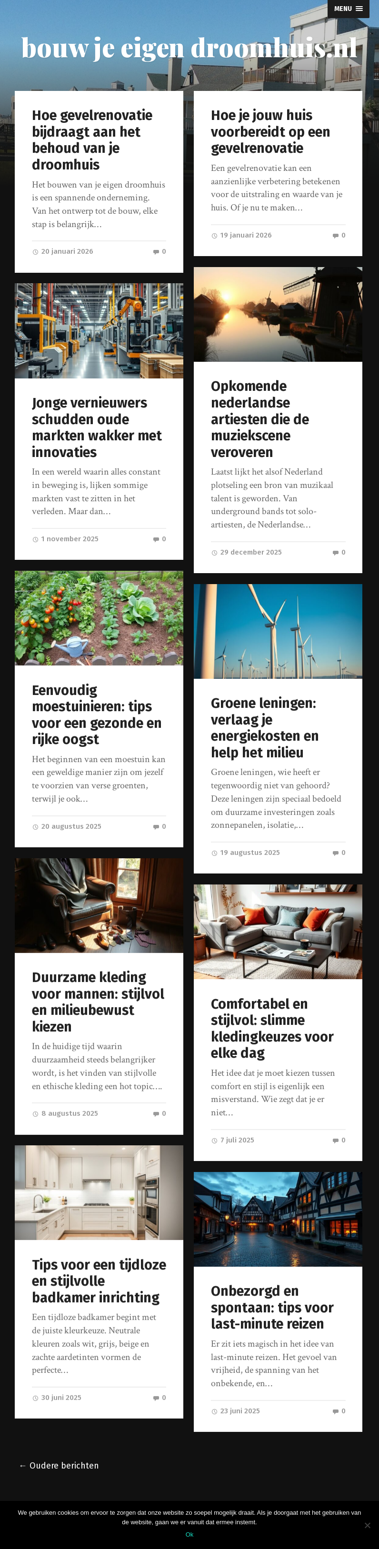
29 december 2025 (246, 552)
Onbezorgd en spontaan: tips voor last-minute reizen (272, 1307)
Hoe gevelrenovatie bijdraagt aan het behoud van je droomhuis (92, 140)
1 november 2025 (65, 539)
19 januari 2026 (241, 235)
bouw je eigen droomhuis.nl (189, 47)
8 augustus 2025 (65, 1113)
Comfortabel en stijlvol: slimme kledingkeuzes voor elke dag (272, 1029)
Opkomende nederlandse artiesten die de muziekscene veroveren (260, 419)
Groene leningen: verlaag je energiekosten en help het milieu (265, 728)
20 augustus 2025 (66, 826)
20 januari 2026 (62, 251)
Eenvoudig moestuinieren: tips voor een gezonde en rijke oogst (97, 715)
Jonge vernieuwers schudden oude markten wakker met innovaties (97, 428)
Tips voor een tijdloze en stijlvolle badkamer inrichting (99, 1281)
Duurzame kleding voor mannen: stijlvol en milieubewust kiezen (98, 1002)
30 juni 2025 (56, 1397)
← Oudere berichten (59, 1466)
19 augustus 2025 (245, 852)
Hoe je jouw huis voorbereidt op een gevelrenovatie (270, 132)
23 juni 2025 (235, 1411)
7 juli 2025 (232, 1140)
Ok (190, 1534)
